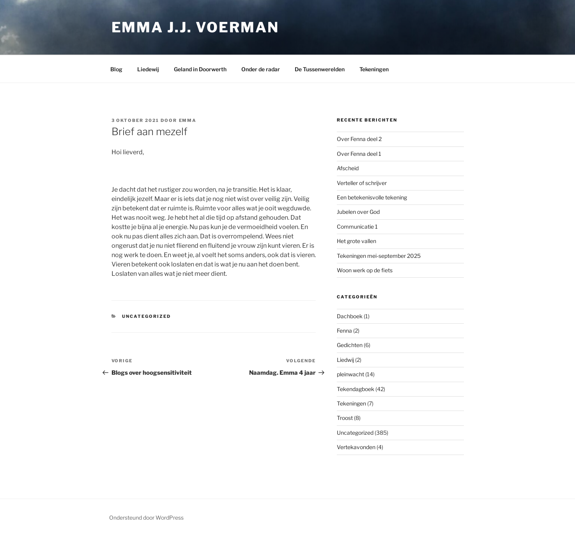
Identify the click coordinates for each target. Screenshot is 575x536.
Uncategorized (146, 316)
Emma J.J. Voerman (195, 27)
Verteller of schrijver (362, 183)
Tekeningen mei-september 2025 (379, 255)
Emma (188, 120)
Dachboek (350, 316)
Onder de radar (260, 69)
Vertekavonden (356, 447)
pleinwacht (350, 374)
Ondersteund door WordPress (146, 517)
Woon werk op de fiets (365, 270)
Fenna (344, 330)
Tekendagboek (355, 389)
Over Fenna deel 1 (359, 153)
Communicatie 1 (357, 226)
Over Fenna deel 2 (359, 139)
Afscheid (348, 168)
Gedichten (350, 345)
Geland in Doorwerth (200, 69)
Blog (116, 69)
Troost (345, 417)
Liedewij (148, 69)
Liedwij (345, 359)
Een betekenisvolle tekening (372, 197)
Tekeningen (374, 69)
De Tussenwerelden (320, 69)
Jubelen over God (358, 211)
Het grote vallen (356, 241)
